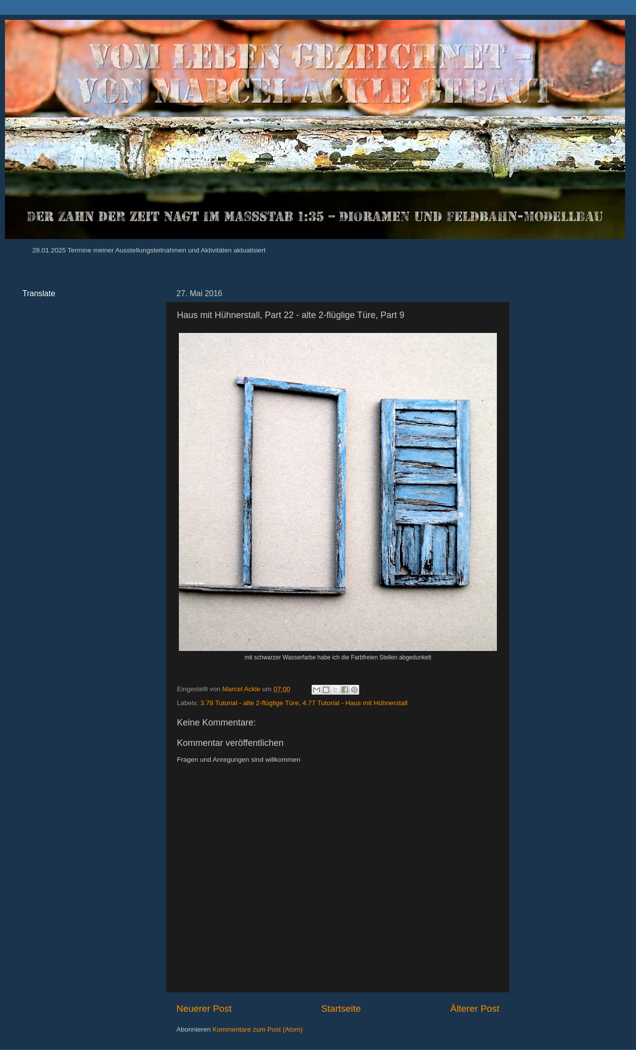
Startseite (341, 1008)
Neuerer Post (204, 1008)
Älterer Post (474, 1008)
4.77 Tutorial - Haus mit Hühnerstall (355, 703)
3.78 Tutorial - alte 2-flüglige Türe (249, 703)
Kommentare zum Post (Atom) (258, 1029)
